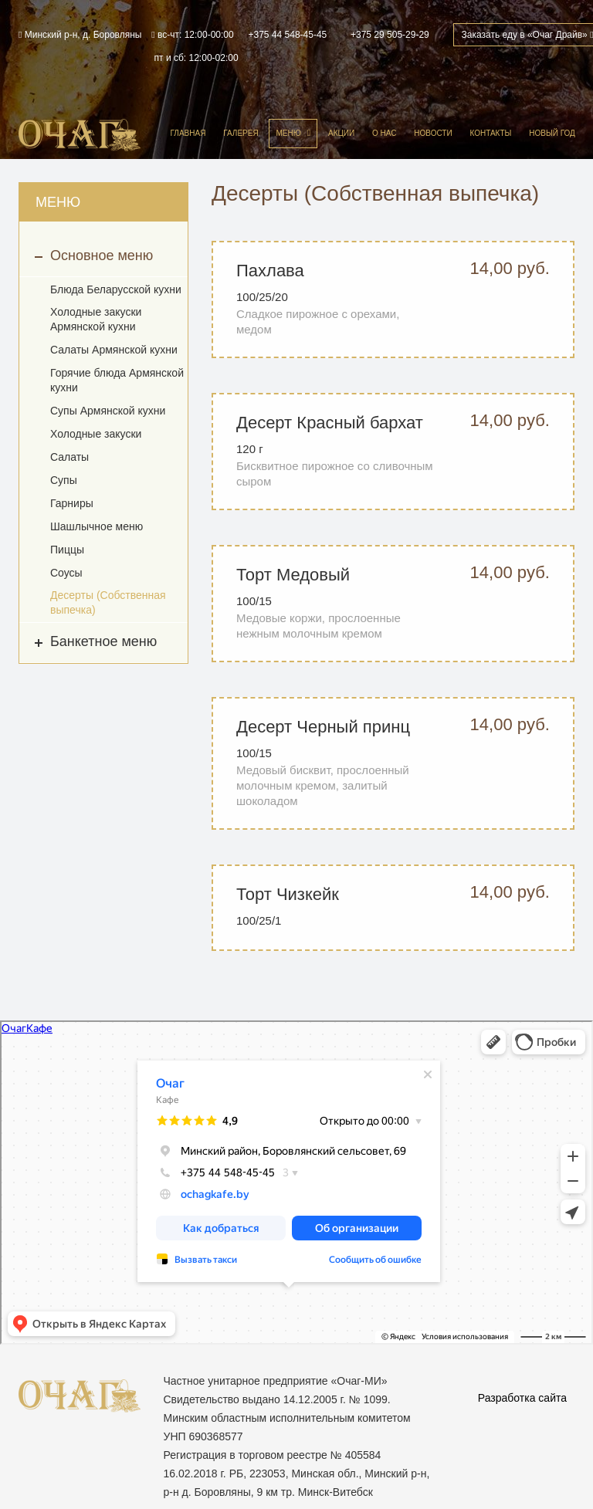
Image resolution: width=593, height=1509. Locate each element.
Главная (188, 133)
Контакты (490, 133)
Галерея (240, 133)
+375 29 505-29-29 (390, 34)
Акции (341, 133)
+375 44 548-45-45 (288, 34)
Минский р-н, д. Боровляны (80, 34)
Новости (433, 133)
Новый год (552, 133)
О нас (384, 133)
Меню (288, 133)
